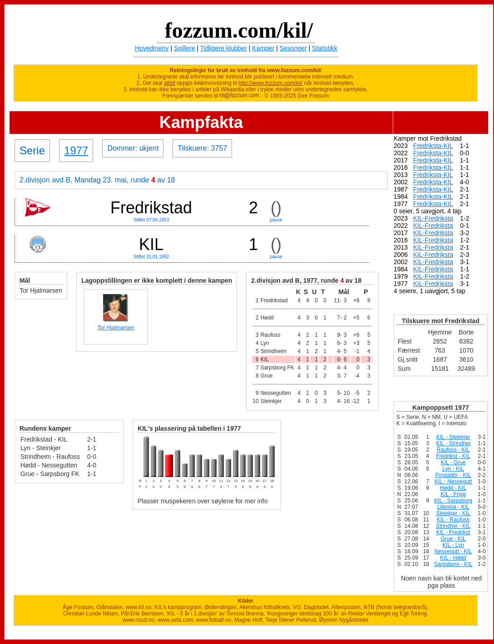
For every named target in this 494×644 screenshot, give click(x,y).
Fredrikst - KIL (453, 456)
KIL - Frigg (453, 494)
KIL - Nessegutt (453, 481)
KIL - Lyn (453, 545)
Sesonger (293, 48)
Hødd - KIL (453, 488)
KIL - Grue (453, 462)
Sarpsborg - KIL (453, 564)
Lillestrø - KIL (453, 507)
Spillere (184, 48)
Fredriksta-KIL (433, 145)
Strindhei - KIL (453, 526)
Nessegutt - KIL (453, 551)
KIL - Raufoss (453, 519)
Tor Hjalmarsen (116, 327)
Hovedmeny (152, 48)
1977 (76, 150)
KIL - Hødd (453, 558)
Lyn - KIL (453, 469)
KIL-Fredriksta (433, 218)
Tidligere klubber (223, 48)
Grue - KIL (452, 539)
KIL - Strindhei (453, 443)
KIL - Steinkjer (453, 437)
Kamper (263, 48)
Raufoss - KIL (453, 450)
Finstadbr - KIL (453, 475)
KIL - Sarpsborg (453, 500)
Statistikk (324, 48)
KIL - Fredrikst (453, 532)
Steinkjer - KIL (453, 513)
